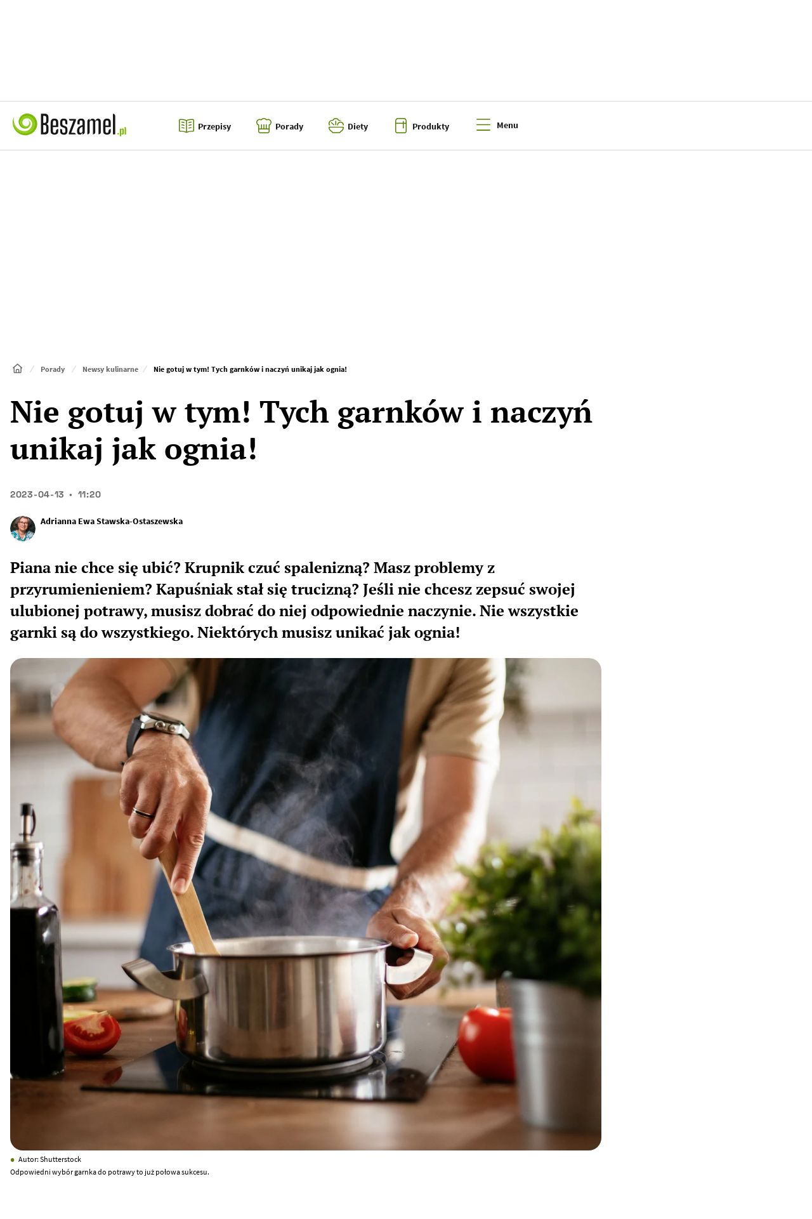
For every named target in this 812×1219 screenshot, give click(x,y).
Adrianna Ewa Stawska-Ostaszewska (112, 521)
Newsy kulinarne (110, 369)
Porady (53, 369)
